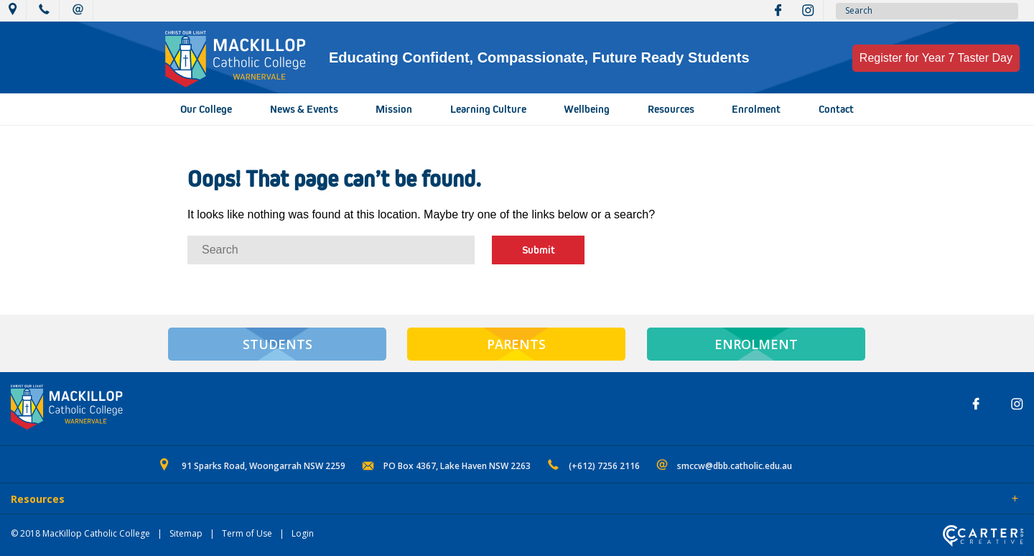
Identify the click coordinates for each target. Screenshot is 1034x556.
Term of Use (247, 533)
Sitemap (185, 533)
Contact (836, 109)
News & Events (304, 109)
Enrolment (756, 109)
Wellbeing (587, 109)
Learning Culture (488, 109)
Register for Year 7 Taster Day (936, 58)
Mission (394, 109)
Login (303, 533)
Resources (671, 109)
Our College (206, 109)
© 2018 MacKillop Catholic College (80, 533)
